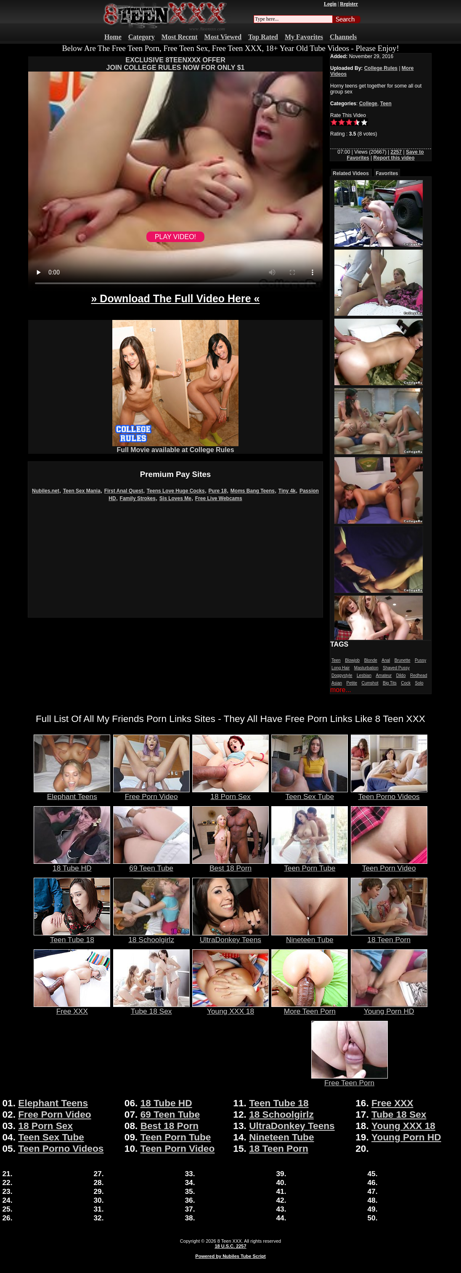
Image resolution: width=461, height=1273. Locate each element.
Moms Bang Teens (253, 491)
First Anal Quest (123, 491)
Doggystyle (341, 675)
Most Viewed (222, 36)
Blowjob (352, 660)
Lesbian (364, 675)
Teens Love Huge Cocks (176, 491)
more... (340, 689)
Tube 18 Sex (151, 1007)
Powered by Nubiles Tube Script (230, 1256)
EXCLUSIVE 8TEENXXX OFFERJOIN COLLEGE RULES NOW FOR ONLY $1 (175, 63)
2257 (396, 152)
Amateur (384, 675)
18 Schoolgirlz (151, 936)
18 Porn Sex (230, 793)
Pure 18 (218, 491)
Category (141, 36)
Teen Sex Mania (82, 491)
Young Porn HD (389, 1007)
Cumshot (370, 683)
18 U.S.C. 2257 (230, 1246)
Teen (386, 104)
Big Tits (390, 683)
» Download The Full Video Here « (175, 298)
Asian (336, 683)
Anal (386, 660)
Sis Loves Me (175, 498)
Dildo (401, 675)
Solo (419, 683)
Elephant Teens (72, 793)
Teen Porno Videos (389, 793)
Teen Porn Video (389, 864)
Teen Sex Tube (309, 793)
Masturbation (366, 668)
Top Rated (263, 36)
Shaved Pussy (396, 668)
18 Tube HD (72, 864)
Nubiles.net (45, 491)
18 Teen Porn (389, 936)
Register (349, 4)
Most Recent (180, 36)
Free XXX (72, 1007)
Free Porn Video (151, 793)
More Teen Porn (309, 1007)
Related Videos (351, 173)
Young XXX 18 (230, 1007)
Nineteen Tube (309, 936)
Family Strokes (138, 498)
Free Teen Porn (349, 1079)
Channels (343, 36)
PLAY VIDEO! (175, 236)
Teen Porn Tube (309, 864)
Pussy (420, 660)
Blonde (370, 660)
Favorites (387, 173)
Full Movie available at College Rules (175, 446)
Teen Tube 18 (72, 936)
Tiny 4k (287, 491)
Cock (406, 683)
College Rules (380, 68)
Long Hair (340, 668)
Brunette (403, 660)
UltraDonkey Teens (230, 936)
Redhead (418, 675)
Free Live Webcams (218, 498)
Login (330, 4)
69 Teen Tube (151, 864)
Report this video (394, 158)
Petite (351, 683)
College (368, 104)
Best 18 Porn (230, 864)
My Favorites (304, 36)
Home (113, 36)
